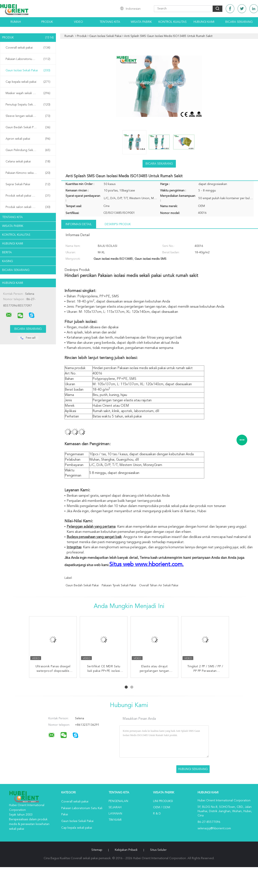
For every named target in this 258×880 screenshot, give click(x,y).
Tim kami (115, 819)
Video (78, 21)
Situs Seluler (158, 849)
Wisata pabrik (141, 21)
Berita (7, 252)
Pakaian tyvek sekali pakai (119, 585)
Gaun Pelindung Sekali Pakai (28, 150)
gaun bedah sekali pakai (82, 585)
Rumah (16, 21)
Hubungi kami (204, 21)
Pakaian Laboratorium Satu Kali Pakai (29, 59)
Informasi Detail (79, 224)
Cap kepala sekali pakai (28, 82)
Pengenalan (118, 801)
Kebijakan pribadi (126, 849)
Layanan (115, 813)
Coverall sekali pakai (28, 48)
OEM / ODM (161, 807)
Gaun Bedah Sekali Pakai (28, 127)
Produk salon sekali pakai (28, 207)
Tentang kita (110, 21)
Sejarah (115, 807)
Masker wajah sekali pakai (28, 93)
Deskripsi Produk (118, 224)
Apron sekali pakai (28, 139)
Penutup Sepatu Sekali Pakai (28, 104)
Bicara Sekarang (239, 21)
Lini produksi (163, 801)
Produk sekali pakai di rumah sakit (28, 196)
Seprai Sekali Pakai (28, 184)
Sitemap (96, 849)
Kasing (7, 261)
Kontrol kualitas (172, 21)
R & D (157, 813)
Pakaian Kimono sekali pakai (28, 173)
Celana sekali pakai (28, 161)
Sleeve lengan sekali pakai (28, 116)
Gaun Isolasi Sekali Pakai (28, 70)
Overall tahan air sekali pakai (158, 585)
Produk (47, 21)
